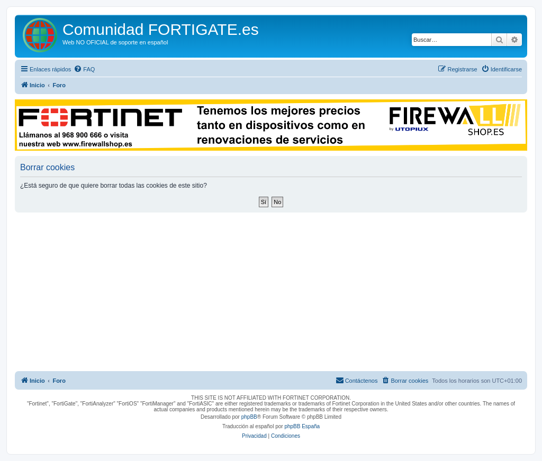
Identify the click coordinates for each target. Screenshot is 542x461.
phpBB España (302, 426)
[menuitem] (84, 69)
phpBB (249, 417)
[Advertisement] (271, 292)
